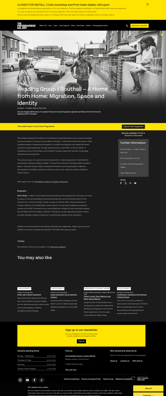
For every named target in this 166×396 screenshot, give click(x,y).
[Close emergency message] (148, 4)
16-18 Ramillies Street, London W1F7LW (80, 356)
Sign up (81, 341)
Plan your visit (70, 369)
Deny (148, 390)
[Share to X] (125, 183)
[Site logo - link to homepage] (28, 25)
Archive (88, 26)
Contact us (124, 360)
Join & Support (64, 26)
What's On (43, 26)
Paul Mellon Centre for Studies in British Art (51, 182)
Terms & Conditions (58, 247)
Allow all (148, 376)
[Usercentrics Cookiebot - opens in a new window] (13, 391)
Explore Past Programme (133, 127)
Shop (73, 26)
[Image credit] (162, 35)
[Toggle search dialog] (127, 25)
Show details (33, 389)
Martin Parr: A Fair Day (48, 12)
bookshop (29, 12)
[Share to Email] (135, 183)
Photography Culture (100, 26)
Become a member (139, 26)
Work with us (137, 360)
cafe (22, 12)
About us (113, 360)
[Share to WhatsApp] (130, 183)
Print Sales (80, 26)
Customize (148, 383)
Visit (50, 26)
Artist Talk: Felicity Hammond (29, 294)
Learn (55, 26)
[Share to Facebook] (120, 183)
